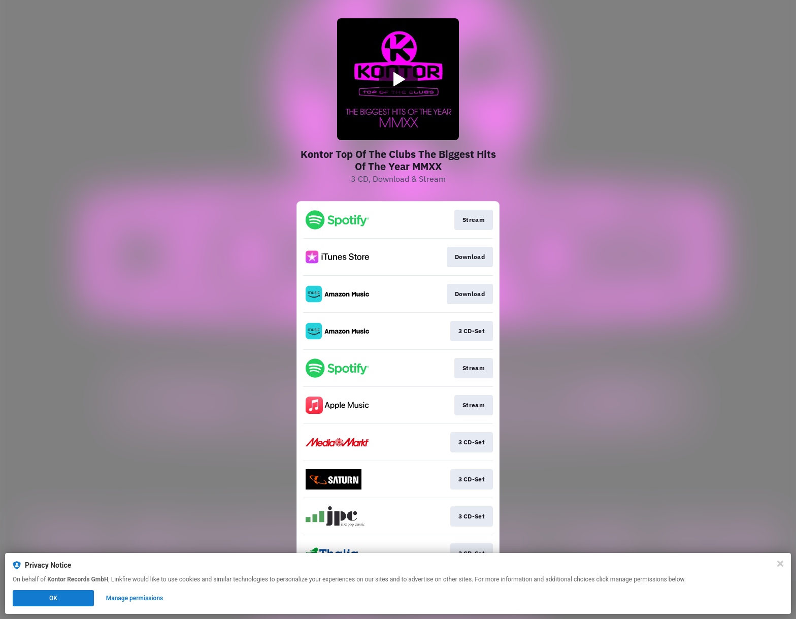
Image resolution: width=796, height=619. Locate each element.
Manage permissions (134, 598)
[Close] (780, 564)
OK (53, 598)
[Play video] (398, 79)
